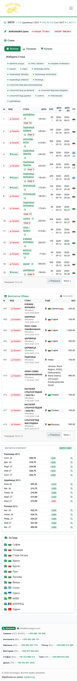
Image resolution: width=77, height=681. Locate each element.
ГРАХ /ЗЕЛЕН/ (27, 229)
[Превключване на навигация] (71, 8)
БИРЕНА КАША (27, 252)
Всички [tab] (12, 48)
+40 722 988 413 (27, 656)
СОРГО (26, 218)
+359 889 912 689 (64, 645)
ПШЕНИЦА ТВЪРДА (28, 152)
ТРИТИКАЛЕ (29, 185)
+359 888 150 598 (36, 633)
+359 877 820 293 (29, 651)
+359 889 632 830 (60, 656)
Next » (67, 281)
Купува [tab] (46, 48)
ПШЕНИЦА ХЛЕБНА (28, 129)
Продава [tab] (29, 48)
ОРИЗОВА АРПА (28, 141)
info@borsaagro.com (28, 628)
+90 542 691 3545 (26, 662)
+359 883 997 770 (29, 645)
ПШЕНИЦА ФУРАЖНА (28, 175)
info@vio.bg (29, 677)
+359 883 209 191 (30, 639)
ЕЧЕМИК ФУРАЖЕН (28, 240)
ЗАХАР (26, 263)
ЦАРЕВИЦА (29, 114)
